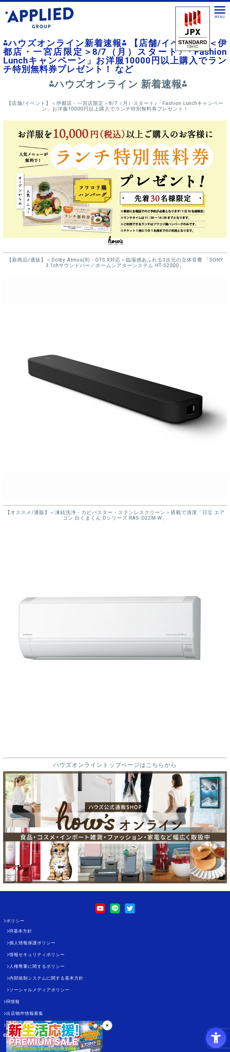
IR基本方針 (20, 931)
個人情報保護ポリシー (32, 942)
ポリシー (15, 920)
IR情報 (13, 1001)
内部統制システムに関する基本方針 (46, 978)
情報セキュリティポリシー (37, 954)
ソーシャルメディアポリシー (39, 989)
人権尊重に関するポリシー (37, 966)
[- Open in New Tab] (115, 246)
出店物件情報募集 (24, 1013)
